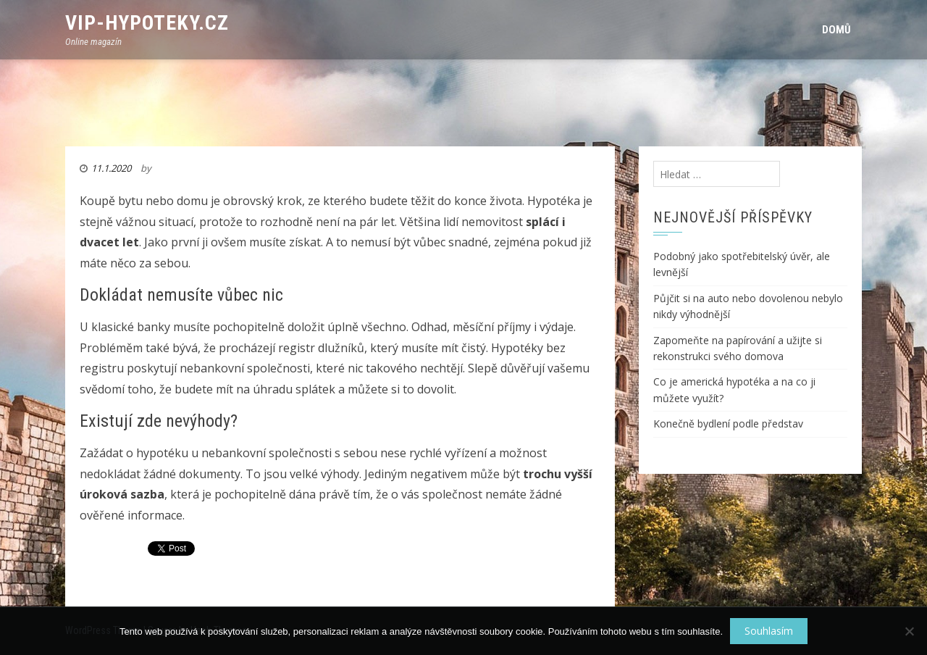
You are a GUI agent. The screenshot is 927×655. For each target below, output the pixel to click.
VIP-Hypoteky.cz (147, 23)
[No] (909, 631)
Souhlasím (768, 631)
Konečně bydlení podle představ (728, 423)
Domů (836, 29)
